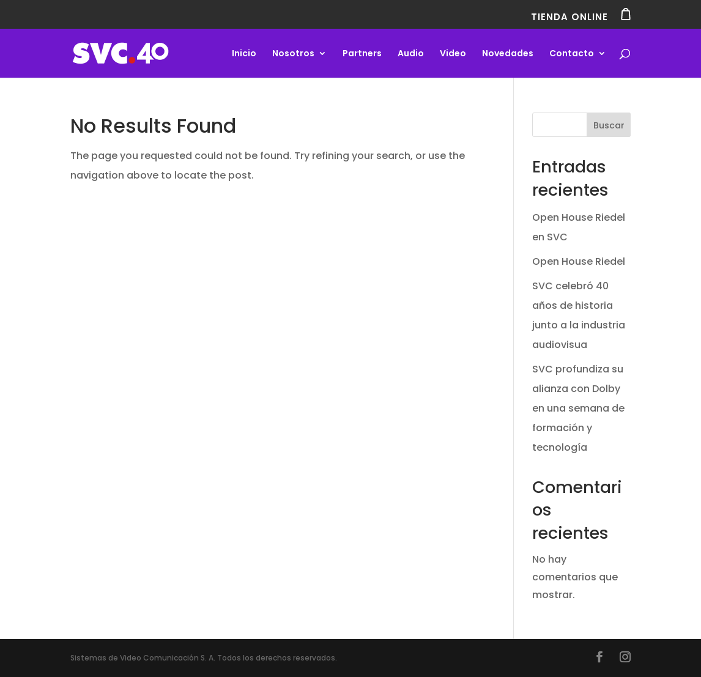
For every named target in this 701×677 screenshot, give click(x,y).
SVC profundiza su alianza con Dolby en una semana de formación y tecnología (578, 408)
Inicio (244, 54)
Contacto (571, 54)
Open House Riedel (578, 261)
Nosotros (293, 54)
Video (453, 54)
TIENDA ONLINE (581, 15)
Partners (362, 54)
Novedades (507, 54)
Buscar (609, 125)
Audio (411, 54)
